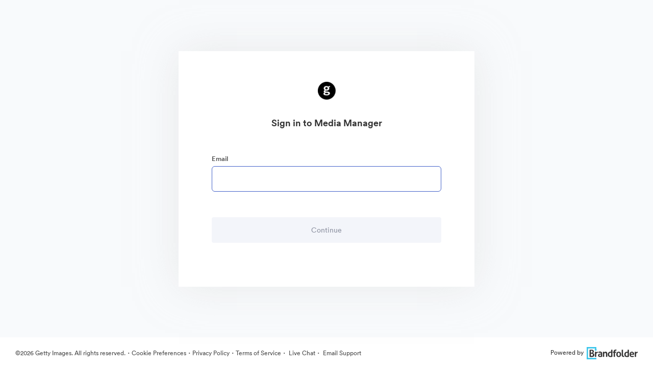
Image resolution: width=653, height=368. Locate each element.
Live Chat (301, 353)
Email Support (341, 353)
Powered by (594, 352)
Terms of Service (258, 353)
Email (220, 158)
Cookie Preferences (159, 353)
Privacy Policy (211, 353)
